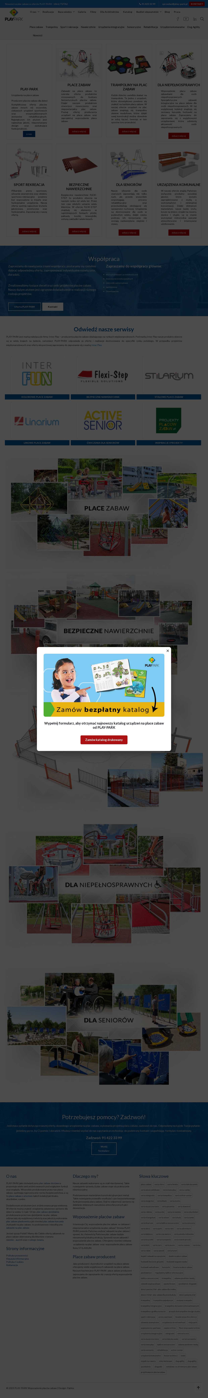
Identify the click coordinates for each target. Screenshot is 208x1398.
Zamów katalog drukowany (104, 740)
